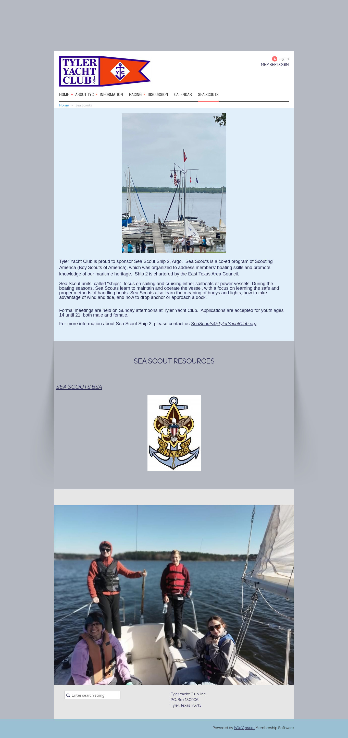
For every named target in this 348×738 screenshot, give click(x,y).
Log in (284, 58)
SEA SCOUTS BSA (79, 386)
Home (64, 105)
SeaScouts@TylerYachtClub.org (223, 323)
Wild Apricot (244, 727)
